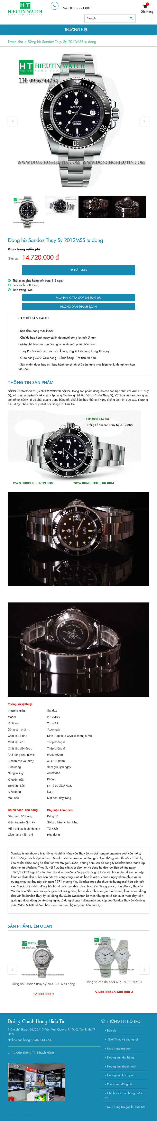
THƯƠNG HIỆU (77, 29)
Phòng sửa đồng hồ (119, 1084)
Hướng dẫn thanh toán (78, 307)
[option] (78, 121)
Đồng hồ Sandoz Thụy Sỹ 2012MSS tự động (62, 41)
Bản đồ (111, 1030)
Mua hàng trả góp (118, 1048)
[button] (12, 121)
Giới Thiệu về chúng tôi (122, 1039)
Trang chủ (15, 41)
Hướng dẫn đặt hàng (120, 1057)
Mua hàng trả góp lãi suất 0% (78, 298)
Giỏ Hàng (147, 11)
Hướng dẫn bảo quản (121, 1075)
